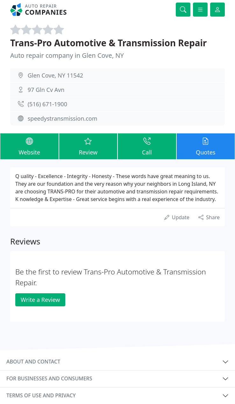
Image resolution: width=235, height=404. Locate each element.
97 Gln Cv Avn (46, 90)
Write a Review (40, 299)
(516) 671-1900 (47, 104)
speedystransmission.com (62, 118)
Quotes (206, 146)
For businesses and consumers (49, 378)
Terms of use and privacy (41, 395)
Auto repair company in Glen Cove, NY (67, 55)
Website (29, 146)
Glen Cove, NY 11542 (55, 75)
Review (88, 146)
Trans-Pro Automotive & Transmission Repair (108, 43)
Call (147, 146)
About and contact (33, 361)
